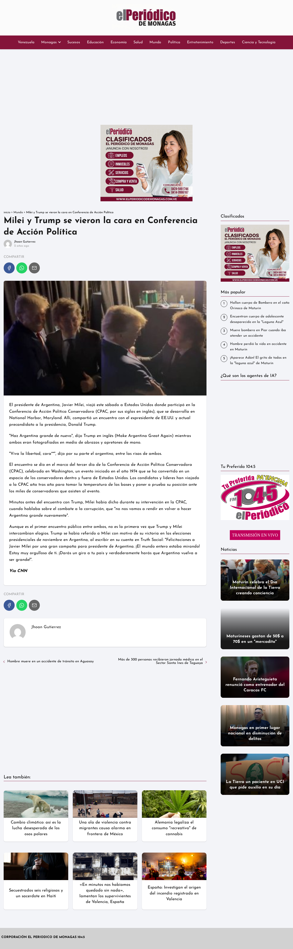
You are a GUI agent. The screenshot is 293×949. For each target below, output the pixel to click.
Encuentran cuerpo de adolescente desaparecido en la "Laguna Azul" (257, 319)
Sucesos (73, 42)
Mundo (155, 42)
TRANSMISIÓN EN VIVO (255, 535)
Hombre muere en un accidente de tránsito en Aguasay (50, 661)
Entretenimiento (200, 42)
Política (174, 42)
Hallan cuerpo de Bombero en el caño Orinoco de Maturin (259, 305)
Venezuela (26, 42)
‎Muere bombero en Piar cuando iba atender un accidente (258, 333)
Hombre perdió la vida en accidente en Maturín (258, 346)
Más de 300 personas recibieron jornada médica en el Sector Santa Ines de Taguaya (160, 661)
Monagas (49, 42)
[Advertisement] (146, 86)
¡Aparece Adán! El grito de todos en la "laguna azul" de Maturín (258, 360)
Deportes (227, 42)
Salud (138, 42)
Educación (95, 42)
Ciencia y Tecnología (258, 42)
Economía (119, 42)
